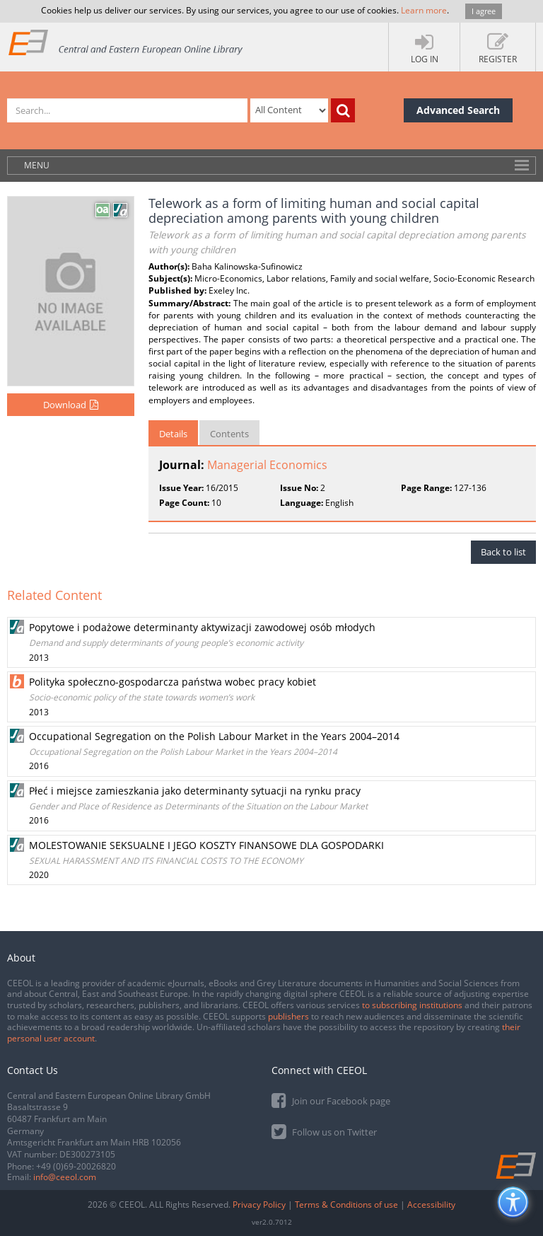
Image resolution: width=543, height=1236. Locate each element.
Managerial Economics (267, 465)
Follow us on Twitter (324, 1131)
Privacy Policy (259, 1205)
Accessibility (431, 1205)
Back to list (503, 551)
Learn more (424, 10)
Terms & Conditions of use (346, 1205)
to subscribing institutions (412, 1005)
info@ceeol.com (64, 1177)
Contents (229, 433)
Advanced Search (458, 110)
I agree (484, 11)
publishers (288, 1016)
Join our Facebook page (331, 1099)
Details (173, 433)
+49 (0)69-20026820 (76, 1166)
